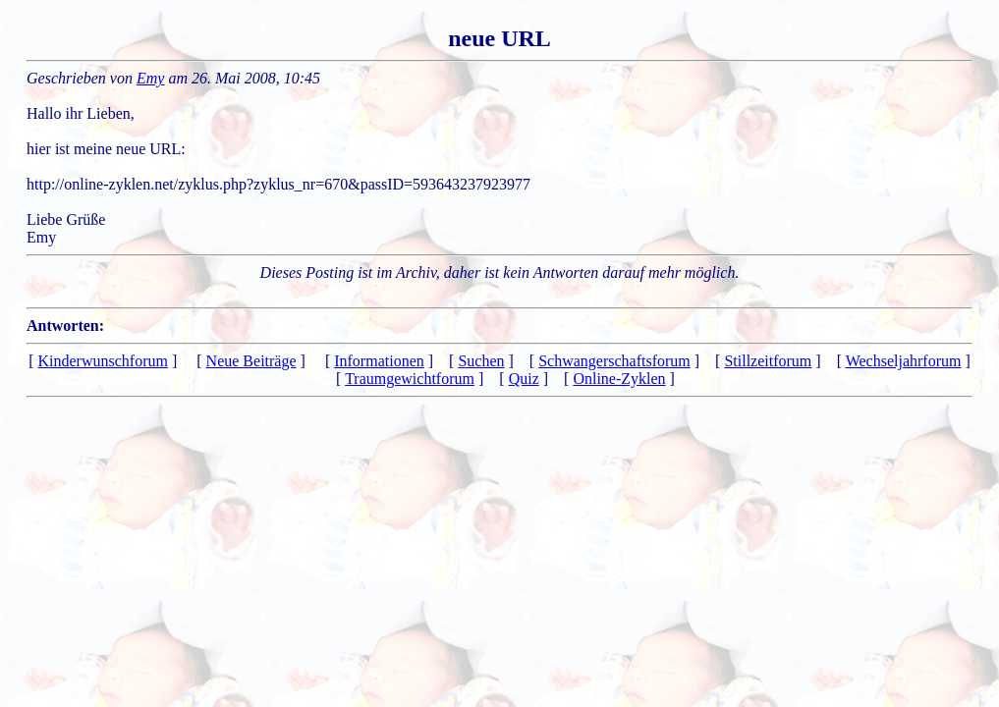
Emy (150, 78)
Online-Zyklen (619, 378)
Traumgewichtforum (409, 378)
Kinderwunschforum (103, 361)
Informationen (379, 361)
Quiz (524, 378)
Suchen (481, 361)
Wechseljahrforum (904, 361)
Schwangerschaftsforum (614, 361)
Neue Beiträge (251, 361)
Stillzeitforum (767, 361)
